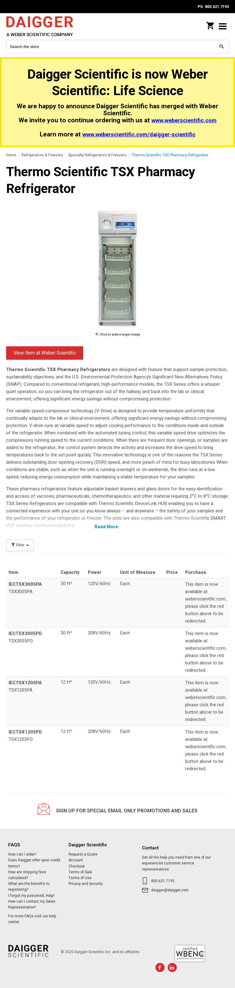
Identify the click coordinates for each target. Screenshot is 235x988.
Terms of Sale (80, 872)
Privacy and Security (86, 883)
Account (76, 860)
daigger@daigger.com (170, 890)
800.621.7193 (162, 881)
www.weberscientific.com (184, 121)
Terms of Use (80, 878)
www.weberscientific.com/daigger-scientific (139, 135)
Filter (20, 545)
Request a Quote (83, 854)
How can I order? (22, 854)
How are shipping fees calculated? (27, 875)
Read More (106, 526)
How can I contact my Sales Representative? (31, 904)
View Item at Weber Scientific (44, 353)
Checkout (77, 866)
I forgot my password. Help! (31, 895)
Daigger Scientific (46, 26)
